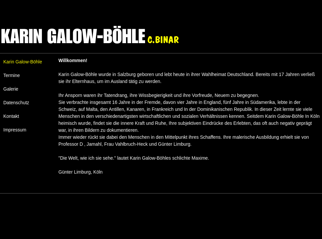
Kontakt (11, 116)
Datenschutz (16, 102)
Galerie (10, 89)
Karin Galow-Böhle (22, 61)
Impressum (14, 129)
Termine (11, 75)
